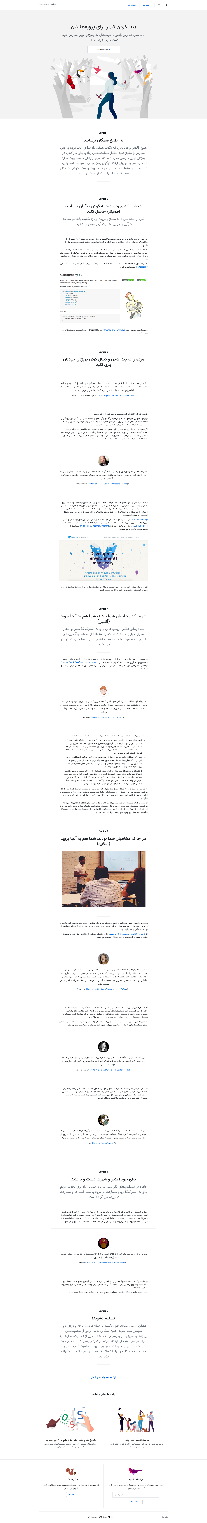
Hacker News (90, 662)
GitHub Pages (141, 526)
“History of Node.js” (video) (103, 1143)
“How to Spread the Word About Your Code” (102, 395)
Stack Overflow (76, 662)
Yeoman (96, 526)
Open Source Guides (47, 4)
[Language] (161, 5)
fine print (165, 1517)
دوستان (94, 1517)
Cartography (142, 267)
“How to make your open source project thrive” (102, 1263)
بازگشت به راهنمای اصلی (103, 1377)
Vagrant (105, 526)
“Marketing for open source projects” (102, 717)
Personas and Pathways (114, 330)
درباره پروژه (132, 5)
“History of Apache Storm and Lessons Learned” (101, 484)
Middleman (85, 526)
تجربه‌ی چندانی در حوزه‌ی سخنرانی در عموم (127, 934)
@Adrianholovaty (140, 519)
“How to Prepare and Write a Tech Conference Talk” (102, 1070)
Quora (64, 662)
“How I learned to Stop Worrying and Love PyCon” (101, 989)
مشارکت (146, 5)
